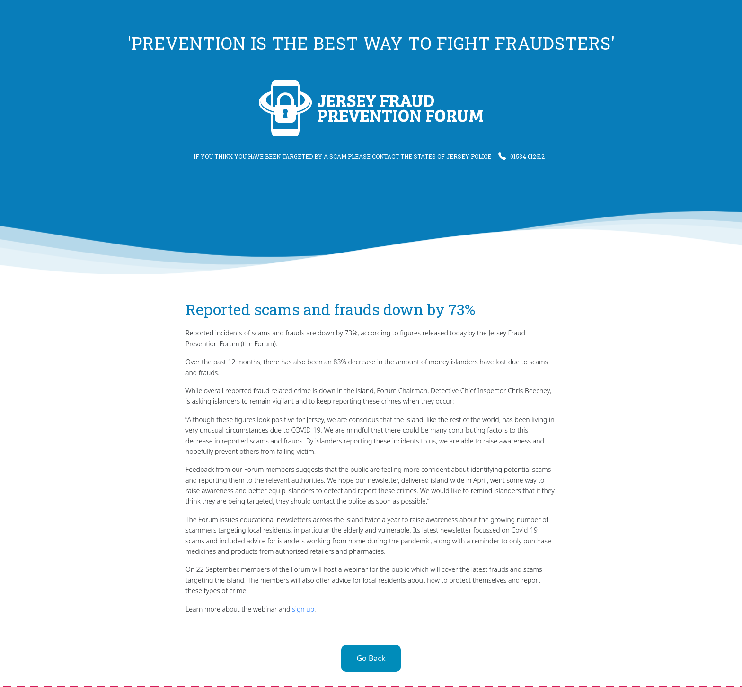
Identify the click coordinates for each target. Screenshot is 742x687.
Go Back (370, 658)
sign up (303, 609)
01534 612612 (521, 156)
